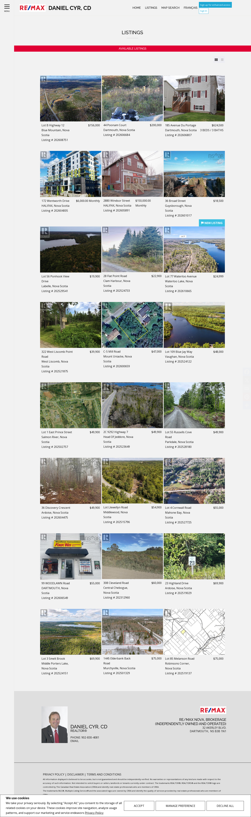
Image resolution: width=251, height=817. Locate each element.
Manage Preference (180, 806)
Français (190, 7)
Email (74, 741)
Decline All (225, 806)
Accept (139, 806)
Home (136, 7)
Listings (151, 7)
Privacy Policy (94, 813)
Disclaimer (75, 774)
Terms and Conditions (104, 774)
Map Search (170, 7)
